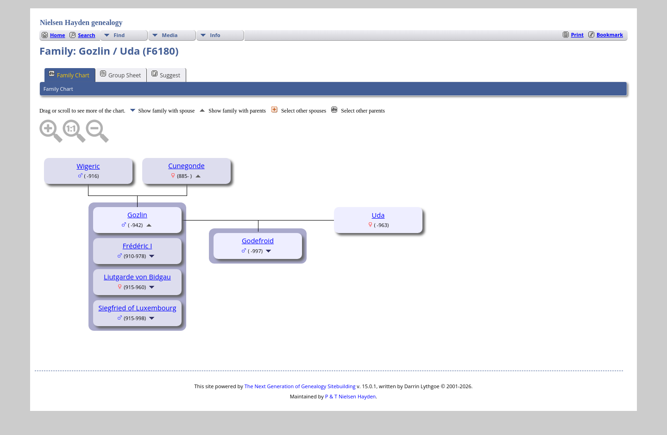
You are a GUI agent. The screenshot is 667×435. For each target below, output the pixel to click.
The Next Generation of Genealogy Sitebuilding (300, 386)
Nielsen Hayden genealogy (81, 22)
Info (215, 35)
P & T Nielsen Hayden (350, 396)
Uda (378, 215)
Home (57, 35)
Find (119, 35)
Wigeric (88, 165)
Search (86, 35)
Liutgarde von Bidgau (137, 276)
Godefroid (258, 240)
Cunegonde (186, 165)
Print (577, 34)
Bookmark (610, 34)
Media (170, 35)
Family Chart (69, 74)
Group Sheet (120, 74)
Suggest (165, 74)
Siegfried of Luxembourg (137, 307)
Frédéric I (137, 245)
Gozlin (137, 214)
